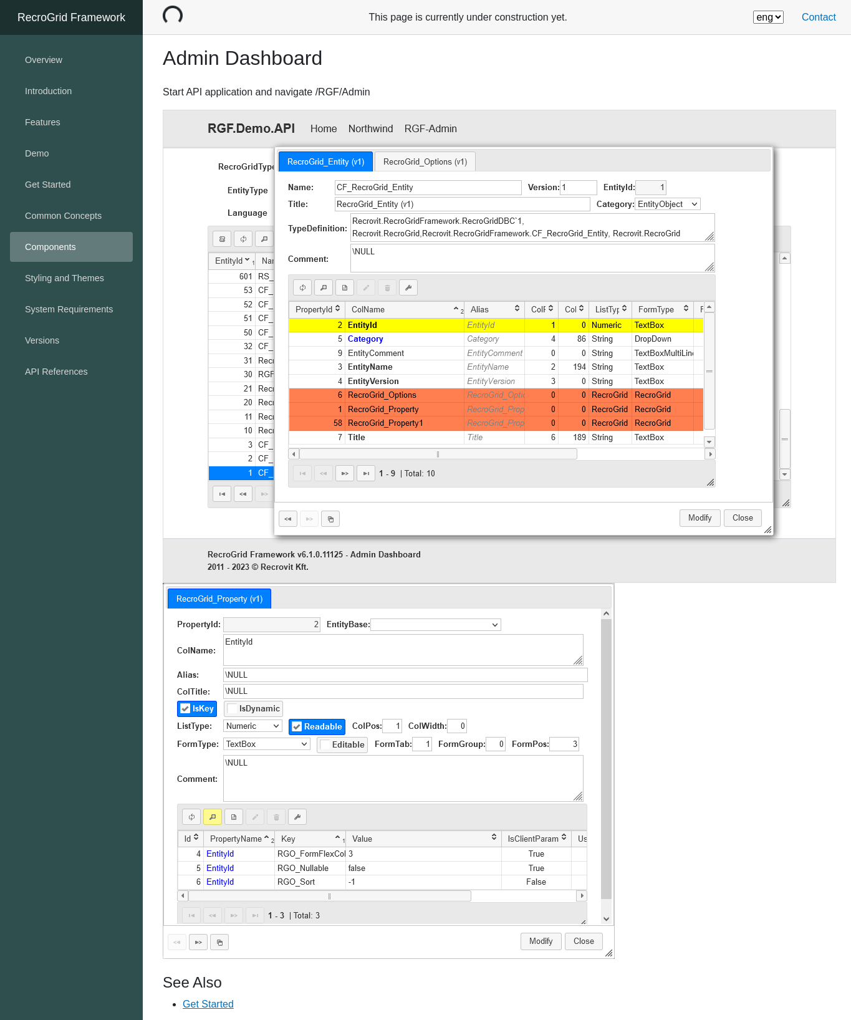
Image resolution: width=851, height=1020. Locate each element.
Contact (819, 17)
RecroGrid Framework (71, 17)
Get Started (208, 1004)
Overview (43, 60)
